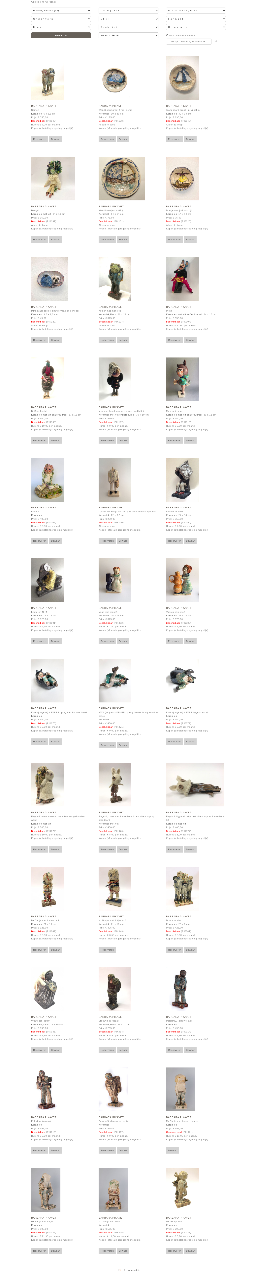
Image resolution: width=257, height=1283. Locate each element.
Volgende (133, 1270)
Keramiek (36, 114)
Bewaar (55, 139)
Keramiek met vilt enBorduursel (184, 314)
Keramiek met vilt (41, 214)
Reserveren (40, 139)
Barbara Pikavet (43, 106)
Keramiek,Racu (107, 314)
